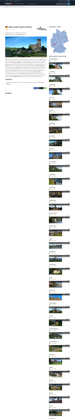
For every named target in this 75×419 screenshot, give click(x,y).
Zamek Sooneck (52, 110)
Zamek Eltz (51, 231)
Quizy (30, 415)
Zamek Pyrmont (52, 300)
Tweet (41, 88)
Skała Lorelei (51, 84)
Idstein (50, 308)
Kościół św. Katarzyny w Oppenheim (53, 369)
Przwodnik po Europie (32, 411)
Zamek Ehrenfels (52, 145)
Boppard (50, 179)
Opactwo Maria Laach (53, 386)
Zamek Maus (51, 119)
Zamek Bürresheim (52, 394)
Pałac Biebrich (51, 257)
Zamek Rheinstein (52, 136)
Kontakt (67, 417)
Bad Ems (50, 205)
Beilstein (50, 291)
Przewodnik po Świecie (20, 3)
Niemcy (25, 32)
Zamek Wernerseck (52, 334)
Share (36, 88)
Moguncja (51, 282)
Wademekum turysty (33, 3)
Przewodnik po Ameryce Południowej (35, 412)
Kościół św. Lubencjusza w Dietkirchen (53, 343)
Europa (20, 32)
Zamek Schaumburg (52, 222)
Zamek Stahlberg (52, 76)
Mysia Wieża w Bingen (53, 162)
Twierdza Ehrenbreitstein (53, 239)
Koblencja (51, 265)
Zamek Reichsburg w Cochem (52, 326)
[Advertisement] (37, 16)
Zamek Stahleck (52, 67)
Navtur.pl (14, 417)
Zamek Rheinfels (52, 102)
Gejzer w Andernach (52, 377)
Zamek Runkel (51, 351)
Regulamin (63, 417)
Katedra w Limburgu (52, 317)
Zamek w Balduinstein (53, 248)
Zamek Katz (51, 93)
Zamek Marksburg (52, 188)
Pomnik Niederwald (52, 153)
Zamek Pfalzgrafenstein (53, 59)
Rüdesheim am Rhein (52, 170)
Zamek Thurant (52, 214)
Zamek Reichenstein (52, 127)
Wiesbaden (51, 274)
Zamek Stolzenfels (52, 196)
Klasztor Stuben (52, 360)
